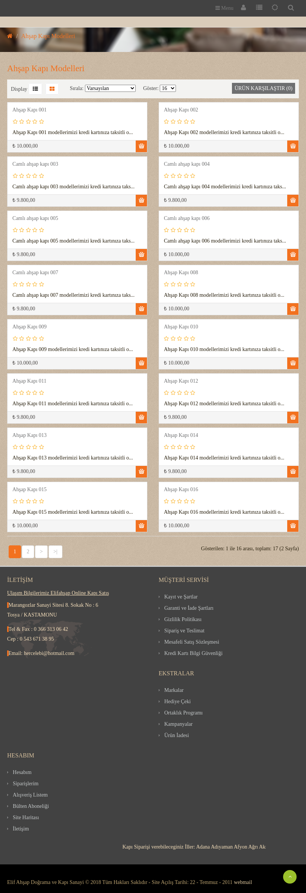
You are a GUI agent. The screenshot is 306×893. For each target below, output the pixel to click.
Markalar (173, 690)
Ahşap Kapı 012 (181, 381)
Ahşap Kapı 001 (29, 110)
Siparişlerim (25, 783)
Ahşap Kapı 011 (29, 381)
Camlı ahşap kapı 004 (187, 164)
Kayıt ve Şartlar (181, 597)
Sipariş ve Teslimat (184, 630)
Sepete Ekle (141, 146)
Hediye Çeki (177, 701)
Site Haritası (26, 817)
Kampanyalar (178, 724)
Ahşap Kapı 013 (29, 435)
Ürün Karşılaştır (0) (263, 88)
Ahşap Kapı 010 (181, 327)
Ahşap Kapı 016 (181, 489)
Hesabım (22, 772)
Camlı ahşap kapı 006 (187, 218)
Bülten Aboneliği (31, 806)
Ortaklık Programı (183, 713)
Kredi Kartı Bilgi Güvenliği (193, 653)
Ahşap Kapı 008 (181, 272)
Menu (224, 8)
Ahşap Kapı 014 (181, 435)
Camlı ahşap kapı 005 (35, 218)
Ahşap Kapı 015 (29, 489)
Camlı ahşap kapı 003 (35, 164)
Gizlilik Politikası (182, 619)
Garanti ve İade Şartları (189, 608)
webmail (243, 882)
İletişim (21, 829)
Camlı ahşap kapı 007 (35, 272)
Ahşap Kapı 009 (29, 327)
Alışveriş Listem (30, 795)
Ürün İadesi (176, 735)
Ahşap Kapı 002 (181, 110)
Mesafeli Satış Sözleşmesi (191, 642)
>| (55, 551)
